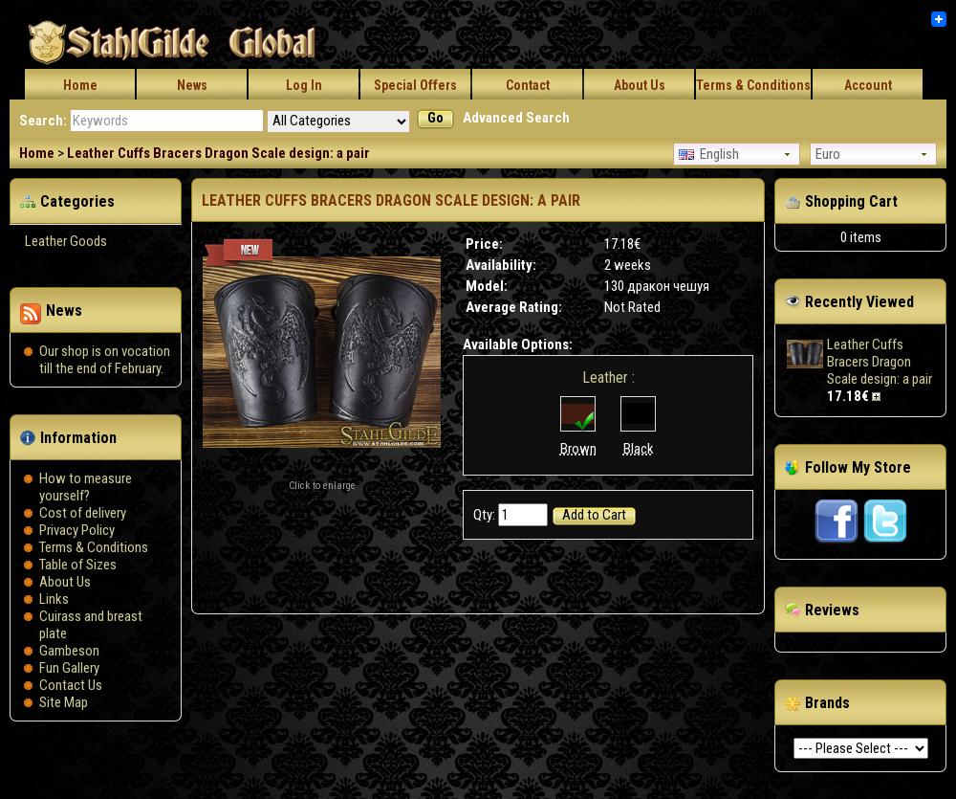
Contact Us (70, 685)
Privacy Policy (77, 530)
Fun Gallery (69, 668)
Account (868, 85)
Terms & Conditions (753, 85)
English (709, 154)
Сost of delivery (82, 513)
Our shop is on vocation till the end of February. (104, 360)
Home (80, 85)
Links (54, 599)
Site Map (63, 702)
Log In (304, 85)
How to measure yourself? (85, 487)
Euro (827, 154)
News (192, 85)
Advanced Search (516, 117)
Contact (528, 85)
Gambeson (69, 650)
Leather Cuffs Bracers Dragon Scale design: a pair (218, 153)
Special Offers (415, 85)
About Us (639, 85)
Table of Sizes (78, 564)
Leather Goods (66, 241)
